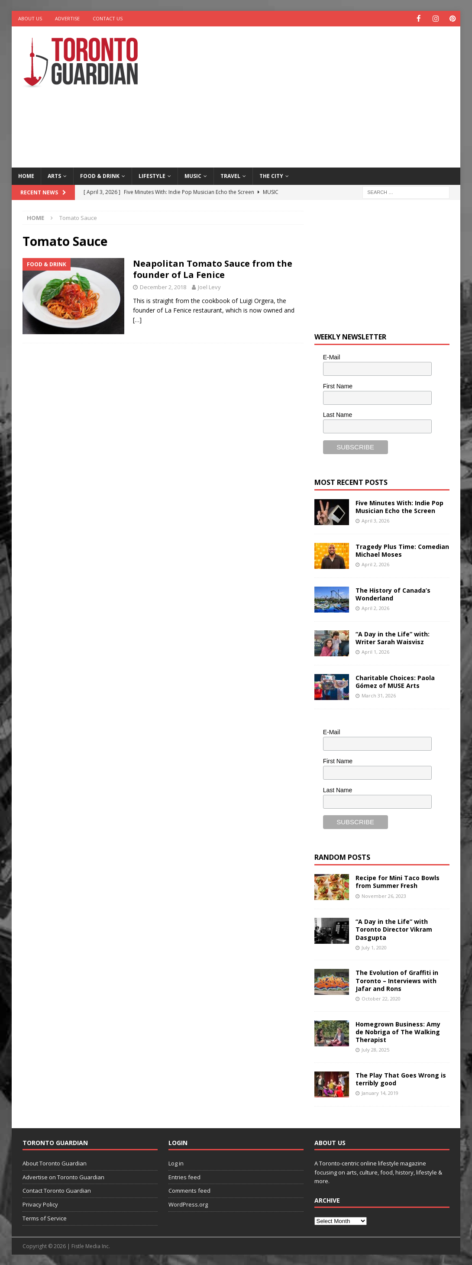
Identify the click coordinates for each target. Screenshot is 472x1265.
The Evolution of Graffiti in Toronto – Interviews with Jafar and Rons (397, 980)
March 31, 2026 (379, 695)
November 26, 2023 (384, 895)
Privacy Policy (40, 1204)
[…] (137, 319)
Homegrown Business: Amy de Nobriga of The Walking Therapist (398, 1031)
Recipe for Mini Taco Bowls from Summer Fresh (398, 881)
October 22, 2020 (381, 998)
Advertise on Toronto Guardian (63, 1177)
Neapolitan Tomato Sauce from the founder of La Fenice (212, 268)
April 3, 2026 (375, 520)
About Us (30, 18)
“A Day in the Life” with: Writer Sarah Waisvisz (393, 637)
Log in (176, 1163)
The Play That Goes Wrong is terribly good (401, 1079)
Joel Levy (209, 286)
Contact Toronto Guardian (57, 1190)
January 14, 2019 (380, 1092)
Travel (230, 175)
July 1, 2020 (374, 947)
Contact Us (108, 18)
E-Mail (331, 356)
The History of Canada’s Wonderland (393, 594)
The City (271, 175)
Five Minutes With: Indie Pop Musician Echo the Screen (399, 506)
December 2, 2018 (163, 286)
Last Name (337, 414)
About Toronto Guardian (55, 1163)
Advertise (67, 18)
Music (192, 175)
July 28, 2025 (375, 1049)
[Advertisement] (318, 95)
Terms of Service (45, 1218)
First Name (337, 385)
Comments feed (189, 1190)
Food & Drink (100, 175)
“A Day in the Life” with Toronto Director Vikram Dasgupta (394, 929)
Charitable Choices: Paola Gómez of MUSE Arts (395, 681)
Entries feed (184, 1177)
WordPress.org (188, 1204)
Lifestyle (152, 175)
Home (26, 175)
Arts (54, 175)
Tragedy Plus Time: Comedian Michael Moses (402, 550)
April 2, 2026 (375, 564)
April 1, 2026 (375, 651)
